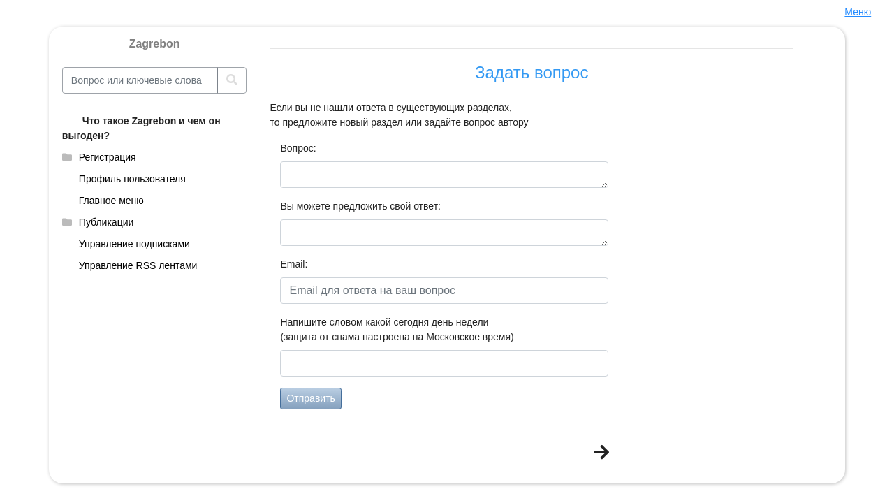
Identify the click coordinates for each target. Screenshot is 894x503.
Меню (857, 11)
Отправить (310, 398)
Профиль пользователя (132, 178)
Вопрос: (296, 148)
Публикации (106, 222)
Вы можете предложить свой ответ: (360, 206)
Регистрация (107, 157)
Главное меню (111, 200)
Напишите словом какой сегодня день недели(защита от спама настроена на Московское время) (396, 329)
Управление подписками (134, 243)
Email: (293, 264)
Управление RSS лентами (138, 265)
